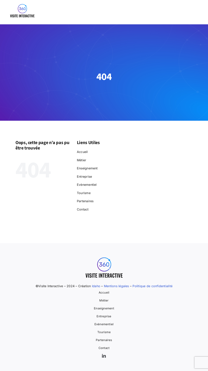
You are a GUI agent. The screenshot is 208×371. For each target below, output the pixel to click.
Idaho (95, 286)
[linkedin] (104, 356)
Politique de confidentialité (152, 286)
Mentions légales (116, 286)
